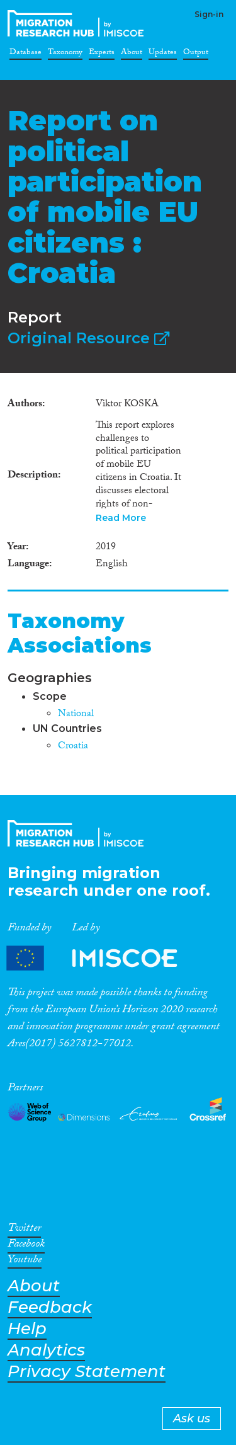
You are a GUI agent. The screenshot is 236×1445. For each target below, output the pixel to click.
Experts (102, 54)
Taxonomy (65, 54)
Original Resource (88, 338)
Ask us (191, 1418)
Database (25, 54)
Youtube (25, 1261)
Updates (163, 54)
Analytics (46, 1350)
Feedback (50, 1307)
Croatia (73, 746)
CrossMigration (78, 23)
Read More (121, 517)
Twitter (24, 1230)
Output (195, 54)
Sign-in (208, 14)
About (131, 54)
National (76, 714)
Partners (103, 957)
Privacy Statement (87, 1371)
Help (27, 1329)
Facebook (26, 1246)
